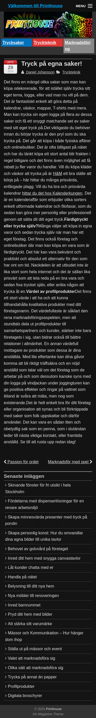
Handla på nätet (22, 577)
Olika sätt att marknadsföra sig (35, 668)
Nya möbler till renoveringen (33, 595)
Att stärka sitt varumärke (30, 624)
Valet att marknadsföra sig (31, 658)
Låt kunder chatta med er (31, 567)
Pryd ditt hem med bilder (30, 614)
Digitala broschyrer (25, 695)
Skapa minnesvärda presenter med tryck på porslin (46, 520)
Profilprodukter (21, 686)
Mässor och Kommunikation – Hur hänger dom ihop (44, 636)
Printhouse (53, 709)
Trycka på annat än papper (32, 677)
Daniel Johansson (38, 72)
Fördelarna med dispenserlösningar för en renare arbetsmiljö (44, 504)
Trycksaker (13, 42)
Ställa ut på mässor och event (35, 649)
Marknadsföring (77, 45)
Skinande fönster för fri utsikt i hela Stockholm (38, 488)
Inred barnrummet (24, 605)
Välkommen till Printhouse (35, 5)
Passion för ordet (21, 462)
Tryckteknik (45, 42)
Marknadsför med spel (70, 462)
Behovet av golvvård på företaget (38, 549)
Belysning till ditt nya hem (31, 586)
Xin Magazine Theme (48, 714)
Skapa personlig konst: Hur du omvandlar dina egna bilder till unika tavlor (44, 536)
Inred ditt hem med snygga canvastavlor (44, 558)
